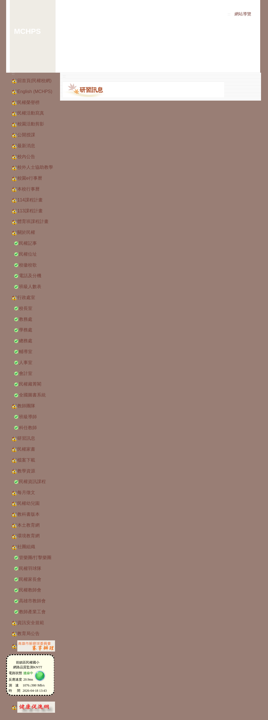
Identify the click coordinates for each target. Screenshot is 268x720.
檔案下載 (26, 460)
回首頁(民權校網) (34, 80)
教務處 (25, 319)
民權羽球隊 (30, 568)
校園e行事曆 (29, 178)
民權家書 (26, 449)
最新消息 (26, 145)
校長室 (25, 308)
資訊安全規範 (30, 622)
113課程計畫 (30, 210)
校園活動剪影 (30, 124)
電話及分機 (30, 275)
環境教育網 (28, 535)
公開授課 (26, 134)
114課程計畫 (30, 200)
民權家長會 (30, 579)
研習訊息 (26, 438)
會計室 (25, 373)
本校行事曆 (28, 189)
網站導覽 (242, 14)
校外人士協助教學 (35, 167)
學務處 (25, 329)
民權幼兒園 (28, 503)
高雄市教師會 (32, 600)
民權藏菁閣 (30, 384)
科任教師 (28, 427)
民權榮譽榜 (28, 102)
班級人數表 (30, 286)
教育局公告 (28, 633)
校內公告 (26, 156)
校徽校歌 (28, 265)
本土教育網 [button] (28, 525)
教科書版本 (28, 514)
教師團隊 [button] (26, 405)
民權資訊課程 (32, 481)
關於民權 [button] (26, 232)
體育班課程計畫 (33, 221)
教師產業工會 (32, 611)
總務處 (25, 340)
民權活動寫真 (30, 113)
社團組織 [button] (26, 546)
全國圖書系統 (32, 395)
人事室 (25, 362)
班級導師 (28, 416)
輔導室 (25, 351)
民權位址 (28, 254)
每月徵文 (26, 492)
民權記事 (28, 243)
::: (229, 14)
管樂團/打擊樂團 (35, 557)
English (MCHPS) (34, 91)
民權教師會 (30, 590)
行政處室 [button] (26, 297)
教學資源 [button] (26, 471)
